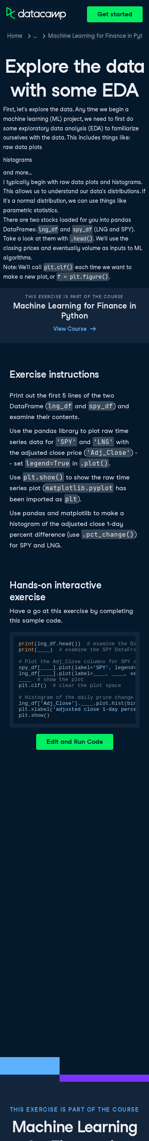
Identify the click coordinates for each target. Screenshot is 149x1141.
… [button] (35, 36)
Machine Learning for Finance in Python (95, 36)
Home (14, 36)
